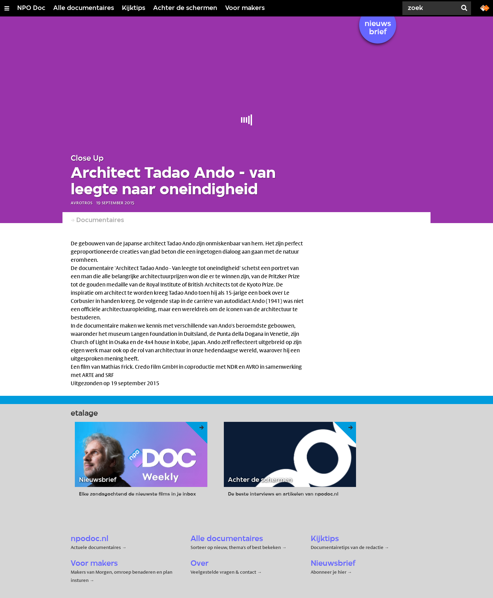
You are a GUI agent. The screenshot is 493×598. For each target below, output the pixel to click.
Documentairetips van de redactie (347, 547)
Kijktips (133, 8)
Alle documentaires (83, 8)
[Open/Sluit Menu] (7, 8)
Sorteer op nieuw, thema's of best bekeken (236, 547)
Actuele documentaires (96, 547)
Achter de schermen (185, 8)
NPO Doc (31, 8)
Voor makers (245, 8)
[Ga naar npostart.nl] (485, 7)
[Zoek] (431, 8)
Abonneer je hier (329, 572)
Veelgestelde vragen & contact (223, 572)
